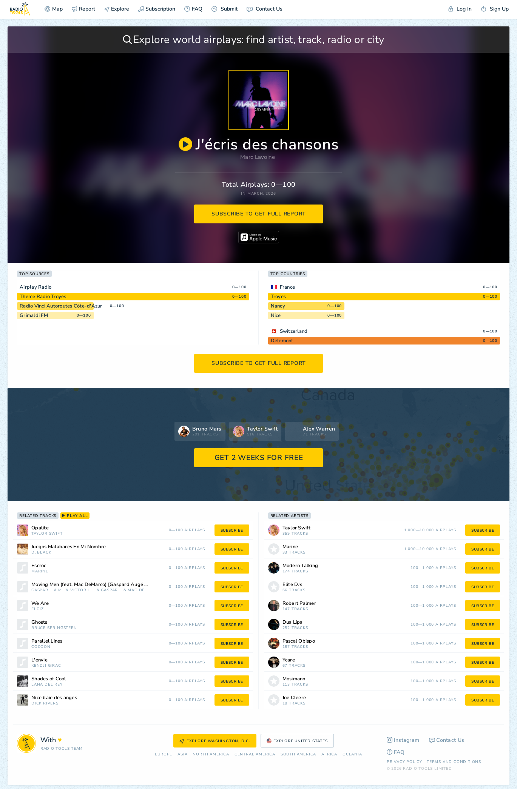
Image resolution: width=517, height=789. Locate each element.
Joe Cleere (294, 698)
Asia (182, 754)
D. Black (41, 553)
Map (54, 8)
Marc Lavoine (257, 157)
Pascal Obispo (298, 641)
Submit (224, 8)
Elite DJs (292, 585)
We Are (40, 603)
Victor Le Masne (82, 590)
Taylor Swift (47, 534)
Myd (61, 590)
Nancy (278, 306)
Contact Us (264, 8)
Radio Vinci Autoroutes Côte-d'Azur (61, 306)
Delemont (282, 340)
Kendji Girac (46, 666)
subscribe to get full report (258, 213)
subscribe (232, 530)
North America (211, 754)
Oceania (352, 754)
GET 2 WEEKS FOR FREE (259, 458)
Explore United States (297, 741)
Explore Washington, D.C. (214, 741)
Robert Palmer (299, 603)
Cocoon (41, 647)
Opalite (40, 528)
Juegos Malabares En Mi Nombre (68, 547)
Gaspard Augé (111, 590)
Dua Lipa (292, 622)
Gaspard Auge (41, 590)
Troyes (278, 296)
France (287, 287)
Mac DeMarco (138, 590)
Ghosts (39, 622)
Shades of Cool (48, 679)
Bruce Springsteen (54, 628)
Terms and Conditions (454, 761)
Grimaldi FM (34, 315)
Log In (460, 8)
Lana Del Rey (47, 685)
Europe (163, 754)
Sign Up (495, 8)
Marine (39, 571)
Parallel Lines (47, 641)
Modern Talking (300, 566)
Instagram (403, 740)
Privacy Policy (404, 761)
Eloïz (37, 609)
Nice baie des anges (54, 698)
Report (83, 8)
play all (75, 515)
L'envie (39, 660)
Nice (276, 315)
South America (298, 754)
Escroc (38, 566)
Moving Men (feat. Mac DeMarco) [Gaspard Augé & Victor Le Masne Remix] (100, 585)
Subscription (156, 8)
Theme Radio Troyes (43, 296)
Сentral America (255, 754)
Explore (116, 8)
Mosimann (294, 679)
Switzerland (294, 331)
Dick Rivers (45, 703)
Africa (329, 754)
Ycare (288, 660)
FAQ (193, 8)
